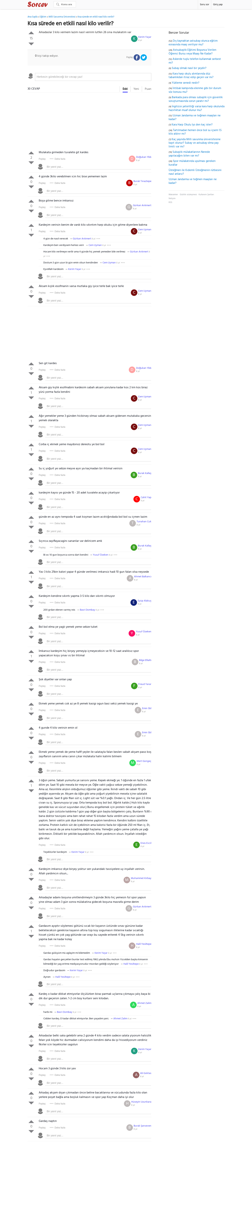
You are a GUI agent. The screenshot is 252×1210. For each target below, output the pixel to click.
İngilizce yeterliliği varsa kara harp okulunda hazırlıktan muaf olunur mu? (196, 108)
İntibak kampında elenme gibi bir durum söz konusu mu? (195, 90)
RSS (170, 202)
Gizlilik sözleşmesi (188, 194)
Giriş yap (218, 4)
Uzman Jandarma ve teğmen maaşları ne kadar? (195, 117)
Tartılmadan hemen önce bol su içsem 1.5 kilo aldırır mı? (195, 132)
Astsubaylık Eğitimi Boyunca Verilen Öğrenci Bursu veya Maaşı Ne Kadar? (192, 52)
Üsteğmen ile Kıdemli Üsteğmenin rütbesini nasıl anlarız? (195, 172)
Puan (148, 89)
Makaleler (173, 194)
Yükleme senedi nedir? (185, 83)
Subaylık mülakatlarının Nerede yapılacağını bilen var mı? (189, 154)
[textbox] (93, 77)
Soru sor (204, 4)
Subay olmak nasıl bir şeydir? (189, 68)
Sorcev (50, 5)
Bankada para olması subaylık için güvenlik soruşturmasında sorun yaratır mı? (196, 99)
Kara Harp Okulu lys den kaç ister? (192, 124)
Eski (125, 89)
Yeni (136, 89)
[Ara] (65, 4)
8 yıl (140, 40)
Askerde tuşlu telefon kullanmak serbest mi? (195, 61)
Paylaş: (42, 159)
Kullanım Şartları (206, 194)
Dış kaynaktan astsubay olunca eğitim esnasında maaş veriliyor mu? (193, 43)
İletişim (172, 198)
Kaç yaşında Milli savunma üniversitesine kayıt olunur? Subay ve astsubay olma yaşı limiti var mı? (195, 143)
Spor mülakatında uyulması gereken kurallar (192, 163)
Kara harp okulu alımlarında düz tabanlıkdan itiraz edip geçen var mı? (191, 76)
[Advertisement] (89, 122)
